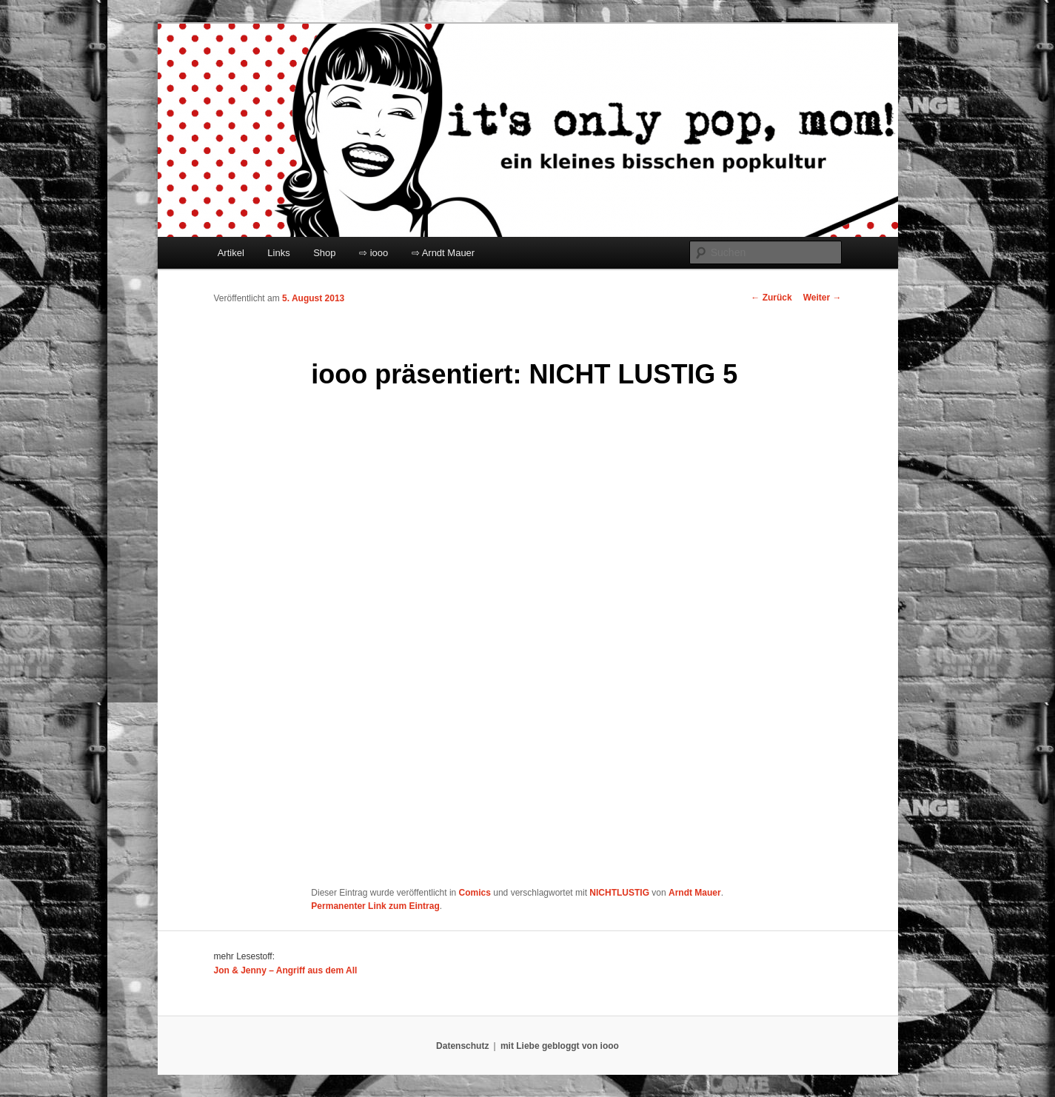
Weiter (822, 297)
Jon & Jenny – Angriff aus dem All (286, 970)
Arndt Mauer (695, 893)
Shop (324, 252)
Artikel (231, 252)
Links (278, 252)
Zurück (771, 297)
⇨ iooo (373, 252)
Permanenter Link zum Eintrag (375, 906)
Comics (475, 893)
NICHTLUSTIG (619, 893)
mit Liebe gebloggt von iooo (559, 1046)
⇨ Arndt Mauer (443, 252)
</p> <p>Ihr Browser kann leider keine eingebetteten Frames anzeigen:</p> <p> (496, 640)
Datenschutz (462, 1046)
